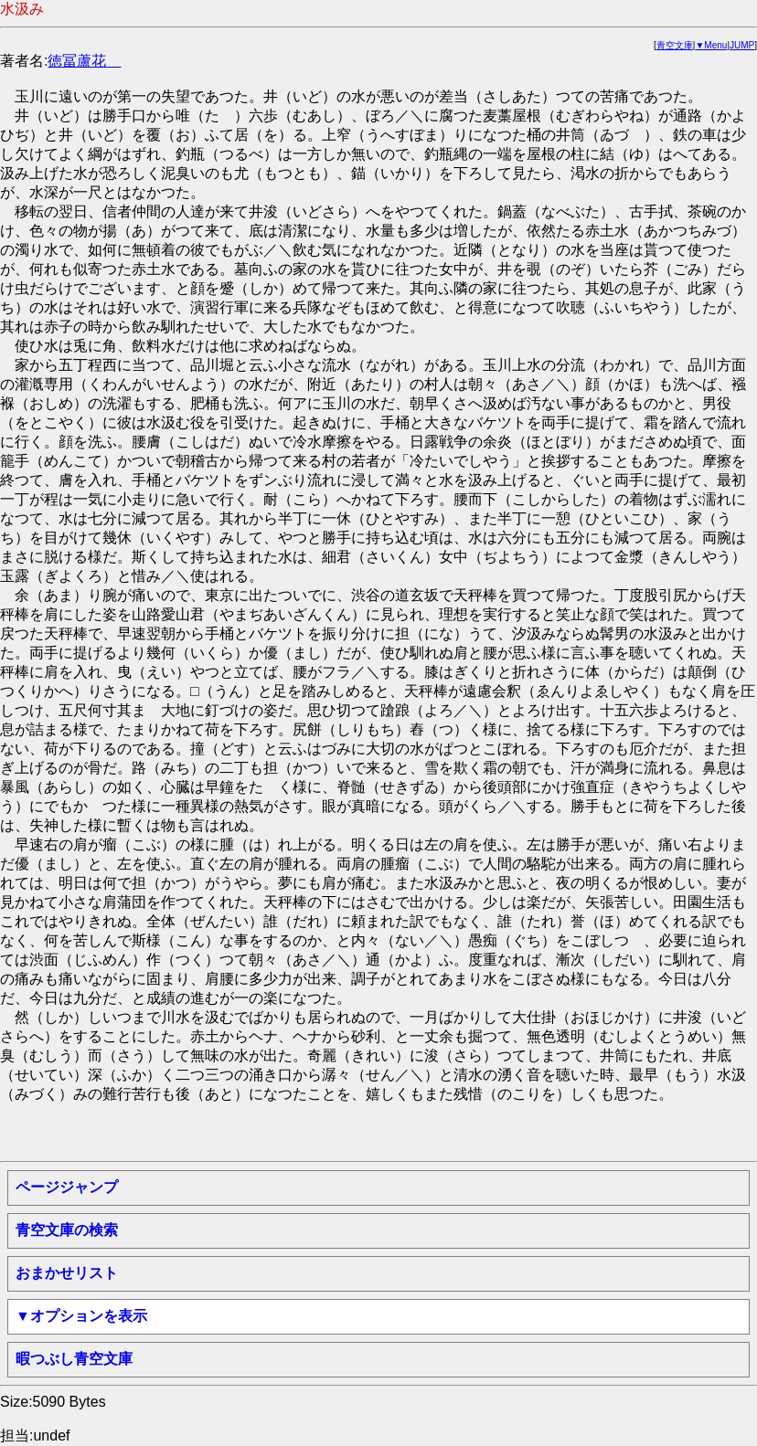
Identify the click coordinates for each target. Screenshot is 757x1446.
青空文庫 (674, 45)
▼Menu (711, 45)
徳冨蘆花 (84, 61)
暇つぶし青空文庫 (74, 1359)
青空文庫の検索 (67, 1230)
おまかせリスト (67, 1273)
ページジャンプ (67, 1187)
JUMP (742, 45)
